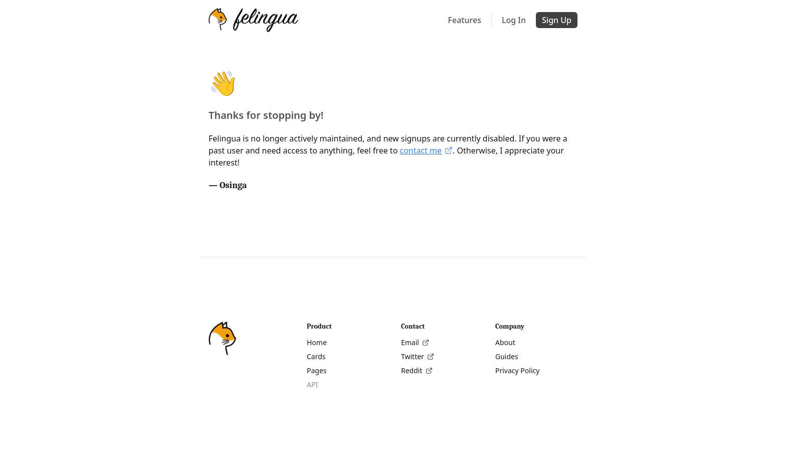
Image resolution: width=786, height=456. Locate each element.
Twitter (417, 356)
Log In (514, 20)
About (505, 342)
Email (415, 342)
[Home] (253, 20)
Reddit (417, 370)
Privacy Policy (517, 370)
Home (317, 342)
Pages (317, 370)
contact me (426, 150)
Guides (506, 356)
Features (464, 20)
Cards (316, 356)
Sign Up (556, 20)
